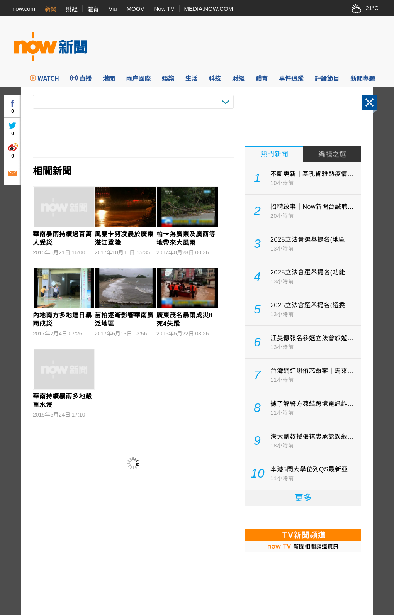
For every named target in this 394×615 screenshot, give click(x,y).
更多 (303, 498)
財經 (72, 9)
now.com (23, 8)
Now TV (164, 8)
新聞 (50, 9)
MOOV (135, 8)
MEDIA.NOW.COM (208, 8)
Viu (113, 8)
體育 (93, 9)
